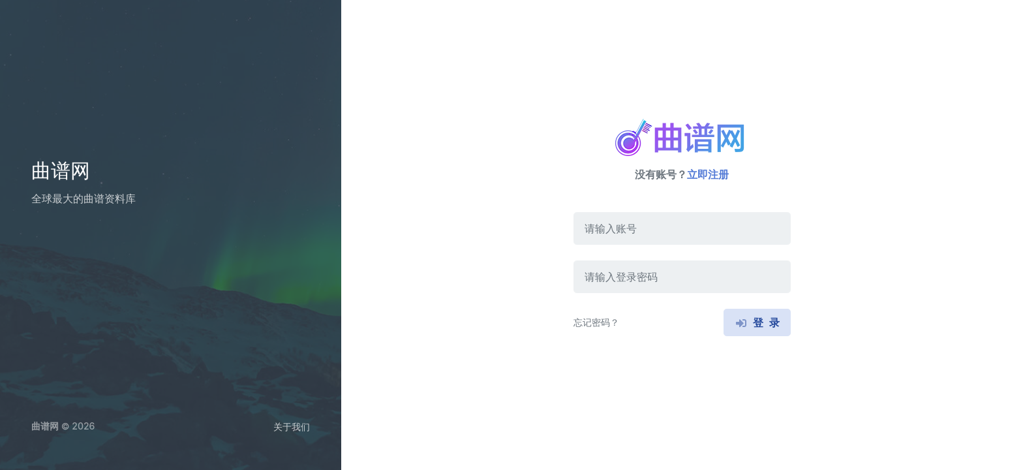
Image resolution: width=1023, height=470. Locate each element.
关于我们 (291, 426)
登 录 (757, 322)
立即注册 (708, 174)
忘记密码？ (596, 322)
